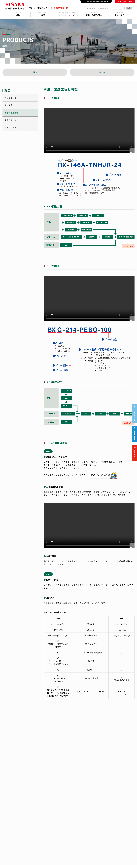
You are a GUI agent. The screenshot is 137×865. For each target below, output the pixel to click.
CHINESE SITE (105, 8)
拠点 (38, 793)
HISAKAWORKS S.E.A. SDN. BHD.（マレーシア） (50, 824)
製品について (10, 97)
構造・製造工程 (11, 112)
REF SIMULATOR (67, 810)
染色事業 (117, 857)
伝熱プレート (95, 462)
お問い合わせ (41, 8)
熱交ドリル (65, 797)
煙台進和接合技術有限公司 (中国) (84, 840)
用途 (35, 72)
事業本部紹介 (42, 789)
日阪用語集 (41, 806)
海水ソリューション (13, 127)
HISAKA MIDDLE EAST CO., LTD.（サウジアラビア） (35, 827)
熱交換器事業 (84, 857)
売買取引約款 (90, 802)
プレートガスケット (53, 495)
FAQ (30, 8)
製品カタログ (10, 120)
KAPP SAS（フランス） (69, 849)
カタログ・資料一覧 (44, 797)
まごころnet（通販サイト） (71, 802)
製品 (63, 789)
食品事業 (96, 857)
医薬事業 (107, 857)
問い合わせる (119, 730)
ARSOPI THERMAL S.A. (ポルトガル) (55, 840)
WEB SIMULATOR (67, 806)
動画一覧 (40, 802)
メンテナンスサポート (94, 789)
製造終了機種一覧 (59, 8)
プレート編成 (89, 561)
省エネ (102, 72)
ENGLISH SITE (92, 8)
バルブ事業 (129, 857)
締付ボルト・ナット (53, 462)
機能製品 (8, 105)
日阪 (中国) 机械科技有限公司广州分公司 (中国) (89, 824)
